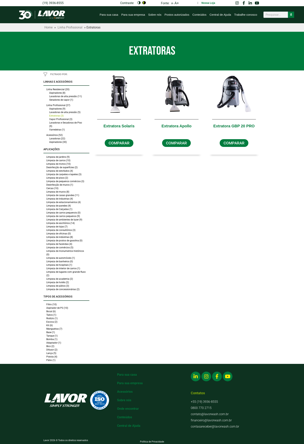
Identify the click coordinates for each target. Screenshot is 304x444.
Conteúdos (199, 14)
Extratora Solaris (119, 126)
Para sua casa (109, 14)
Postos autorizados (177, 14)
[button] (119, 143)
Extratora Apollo (177, 126)
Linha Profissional (70, 27)
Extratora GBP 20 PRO (234, 126)
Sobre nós (154, 14)
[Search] (291, 15)
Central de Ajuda (220, 14)
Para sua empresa (133, 14)
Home (48, 27)
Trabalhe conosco (245, 14)
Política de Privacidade (152, 441)
